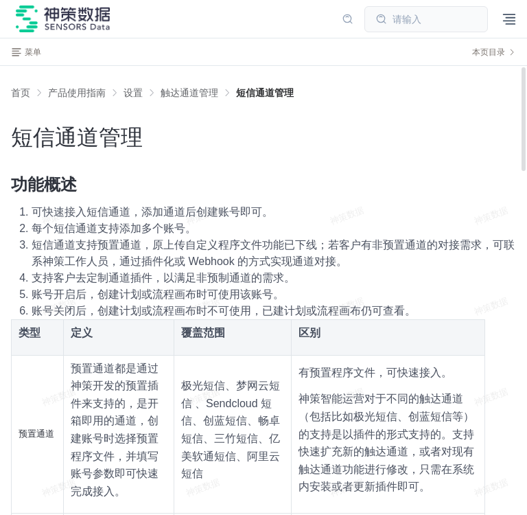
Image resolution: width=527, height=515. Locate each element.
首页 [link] (20, 93)
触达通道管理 (189, 92)
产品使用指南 (77, 92)
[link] (77, 93)
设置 (133, 92)
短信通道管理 (265, 92)
